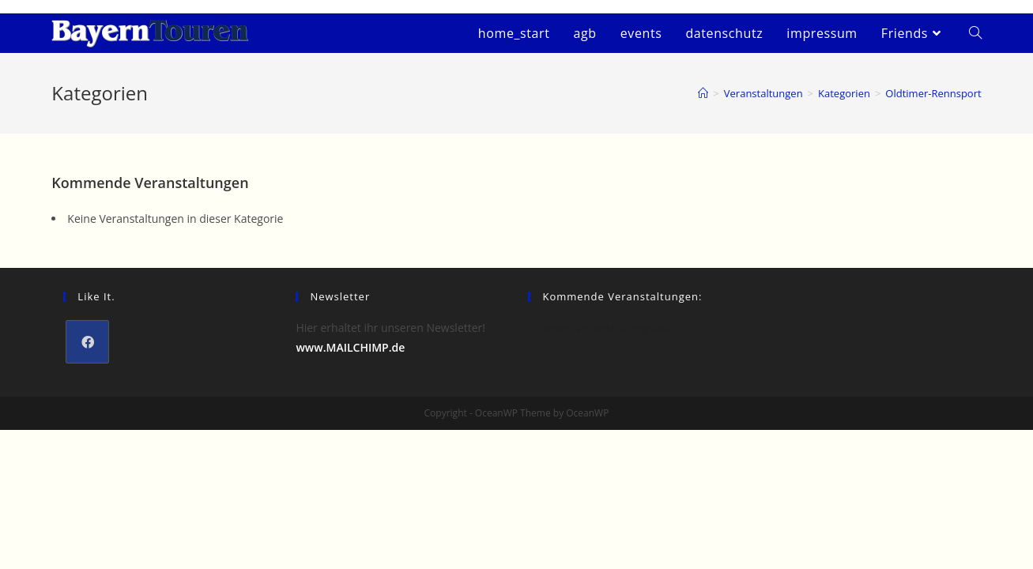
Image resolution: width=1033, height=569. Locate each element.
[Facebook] (87, 342)
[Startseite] (703, 93)
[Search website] (975, 33)
